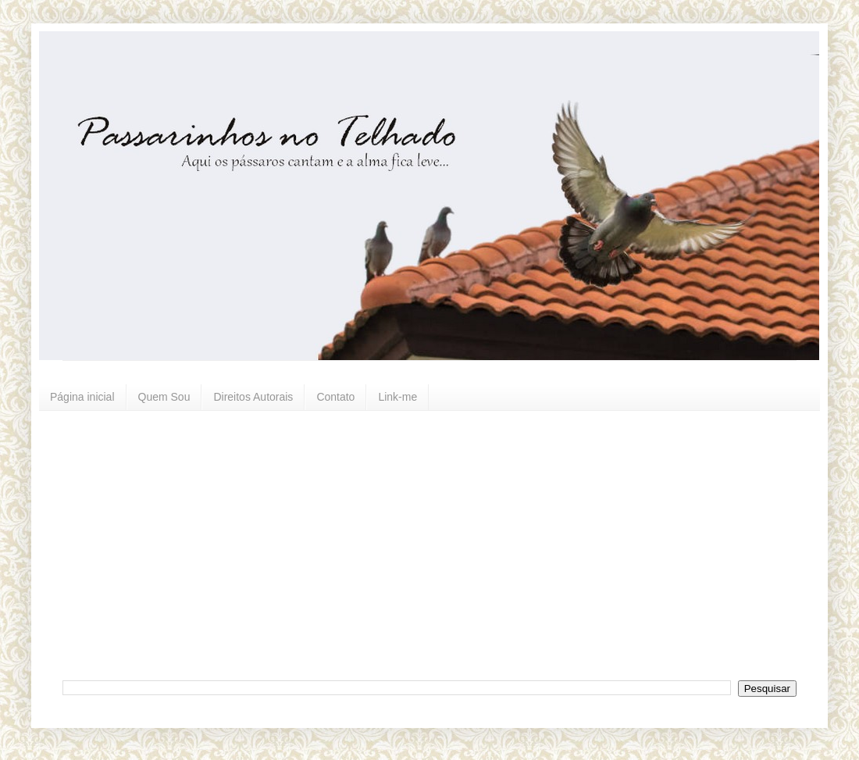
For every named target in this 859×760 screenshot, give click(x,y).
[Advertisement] (230, 543)
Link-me (397, 397)
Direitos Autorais (253, 397)
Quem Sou (164, 397)
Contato (335, 397)
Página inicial (82, 397)
